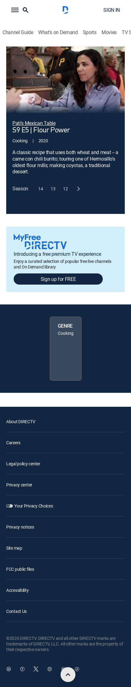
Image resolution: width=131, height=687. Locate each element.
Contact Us (16, 611)
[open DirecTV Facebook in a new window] (22, 669)
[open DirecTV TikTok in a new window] (77, 669)
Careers (13, 442)
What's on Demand (58, 32)
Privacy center (19, 485)
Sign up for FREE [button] (58, 279)
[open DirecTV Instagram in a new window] (49, 669)
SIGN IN (111, 10)
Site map (14, 548)
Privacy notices (20, 527)
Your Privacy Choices (33, 506)
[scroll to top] (68, 674)
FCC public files (20, 569)
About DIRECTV (20, 421)
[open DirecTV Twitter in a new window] (36, 669)
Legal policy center (23, 464)
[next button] (78, 189)
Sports (90, 32)
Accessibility (17, 590)
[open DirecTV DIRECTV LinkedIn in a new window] (8, 669)
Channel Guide (17, 32)
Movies (109, 32)
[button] (15, 10)
